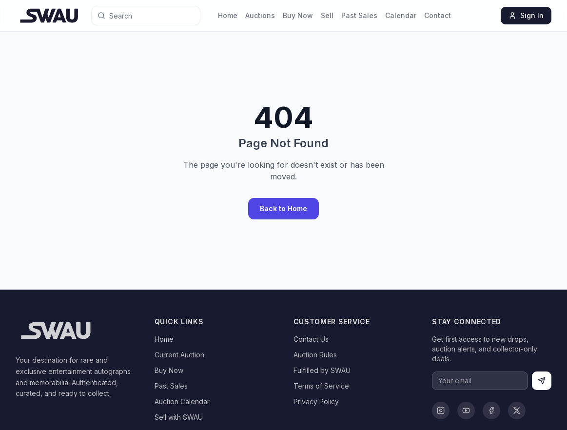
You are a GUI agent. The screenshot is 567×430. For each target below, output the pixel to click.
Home (227, 15)
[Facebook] (491, 410)
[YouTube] (466, 410)
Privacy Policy (316, 401)
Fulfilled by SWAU (322, 370)
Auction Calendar (182, 401)
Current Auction (179, 355)
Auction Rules (315, 355)
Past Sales (359, 15)
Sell (327, 15)
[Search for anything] (135, 15)
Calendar (400, 15)
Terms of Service (321, 386)
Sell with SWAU (179, 417)
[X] (517, 410)
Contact (437, 15)
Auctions (260, 15)
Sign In (526, 15)
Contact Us (311, 339)
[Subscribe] (541, 380)
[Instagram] (441, 410)
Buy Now (298, 15)
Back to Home (283, 208)
